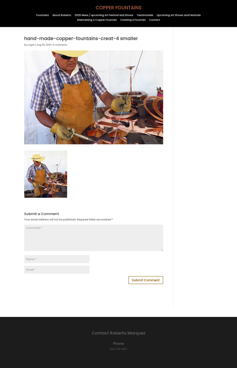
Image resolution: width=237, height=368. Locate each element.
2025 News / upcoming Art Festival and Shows (104, 15)
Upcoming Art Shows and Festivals (179, 15)
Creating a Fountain (133, 20)
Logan (31, 44)
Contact (154, 20)
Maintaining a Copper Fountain (97, 20)
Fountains (42, 15)
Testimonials (145, 15)
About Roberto (61, 15)
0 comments (60, 44)
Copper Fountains (118, 7)
